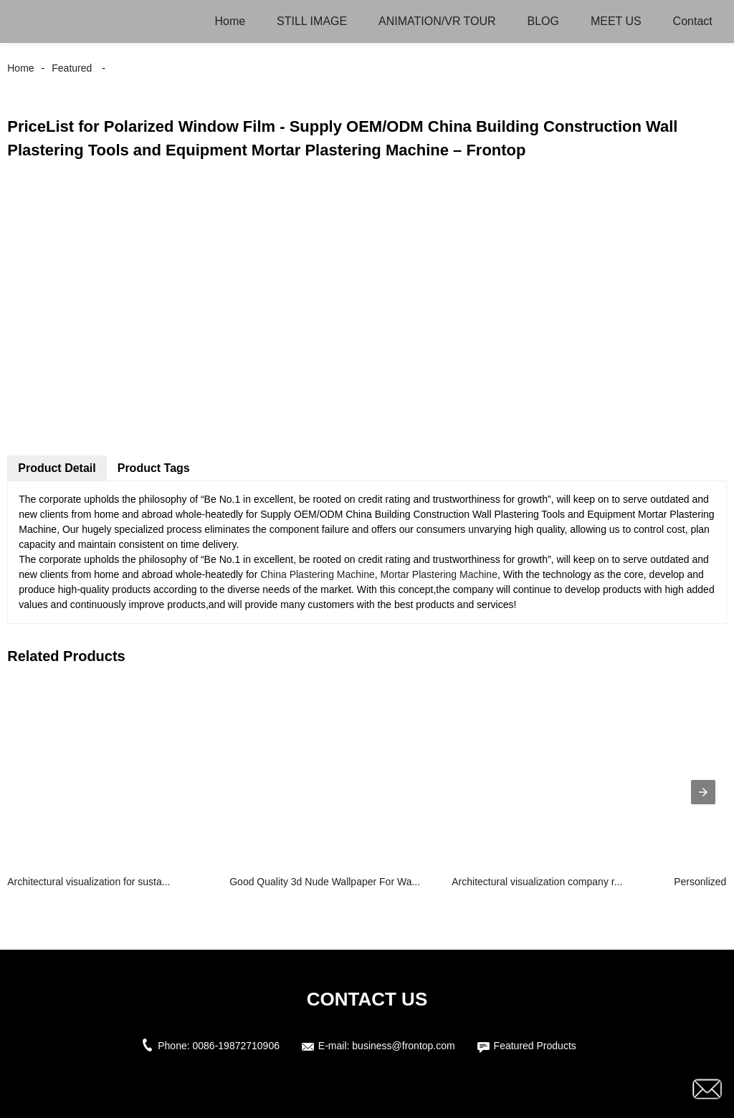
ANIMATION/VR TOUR (437, 21)
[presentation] (703, 792)
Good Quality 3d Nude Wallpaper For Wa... (324, 881)
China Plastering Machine (317, 574)
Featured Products (535, 1045)
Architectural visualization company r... (537, 881)
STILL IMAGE (312, 21)
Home (229, 21)
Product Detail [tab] (56, 468)
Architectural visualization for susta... (88, 881)
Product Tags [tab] (154, 468)
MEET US (616, 21)
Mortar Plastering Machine (439, 574)
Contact (692, 21)
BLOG (543, 21)
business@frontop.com (403, 1045)
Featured (72, 68)
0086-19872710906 (236, 1045)
